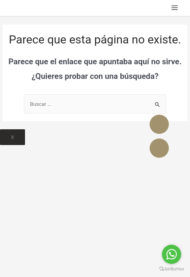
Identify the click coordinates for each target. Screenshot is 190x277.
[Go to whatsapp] (171, 254)
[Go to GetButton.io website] (171, 269)
